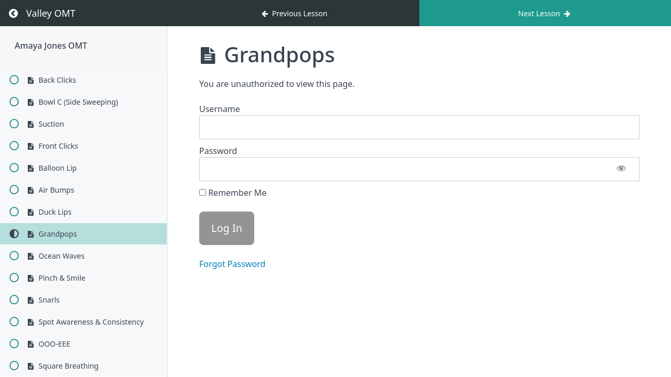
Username (219, 109)
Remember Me (232, 192)
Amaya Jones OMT (51, 45)
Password (218, 151)
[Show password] (621, 169)
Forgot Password (232, 264)
